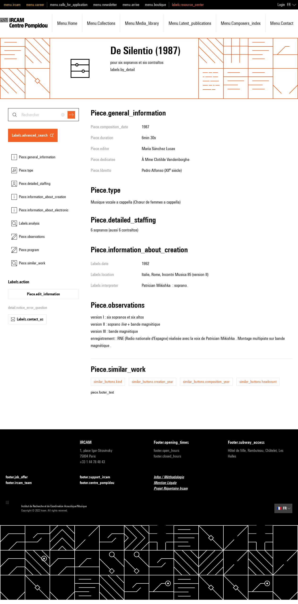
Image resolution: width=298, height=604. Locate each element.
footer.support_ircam (98, 477)
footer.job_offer (19, 477)
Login (281, 4)
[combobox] (43, 114)
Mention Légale (168, 482)
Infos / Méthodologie (172, 477)
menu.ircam (12, 4)
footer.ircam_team (21, 482)
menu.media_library (142, 23)
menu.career (35, 4)
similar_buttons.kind (108, 381)
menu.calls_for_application (69, 4)
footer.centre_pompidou (100, 482)
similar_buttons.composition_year (206, 381)
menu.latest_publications (190, 23)
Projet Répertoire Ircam (173, 488)
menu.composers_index (240, 23)
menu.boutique (155, 4)
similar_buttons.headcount (258, 381)
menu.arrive (131, 4)
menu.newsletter (105, 4)
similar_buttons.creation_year (152, 381)
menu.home (67, 23)
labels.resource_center (188, 4)
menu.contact (281, 23)
